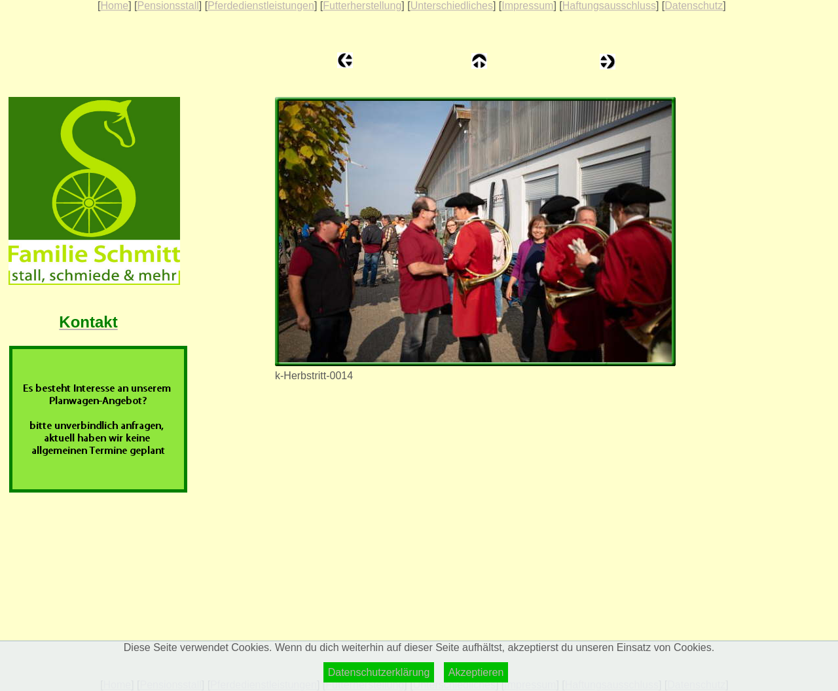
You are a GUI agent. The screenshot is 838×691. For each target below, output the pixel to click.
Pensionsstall (167, 5)
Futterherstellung (362, 5)
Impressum (527, 5)
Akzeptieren (476, 672)
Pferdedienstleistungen (261, 5)
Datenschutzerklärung (379, 672)
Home (114, 5)
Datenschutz (694, 5)
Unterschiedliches (451, 5)
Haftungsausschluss (609, 5)
